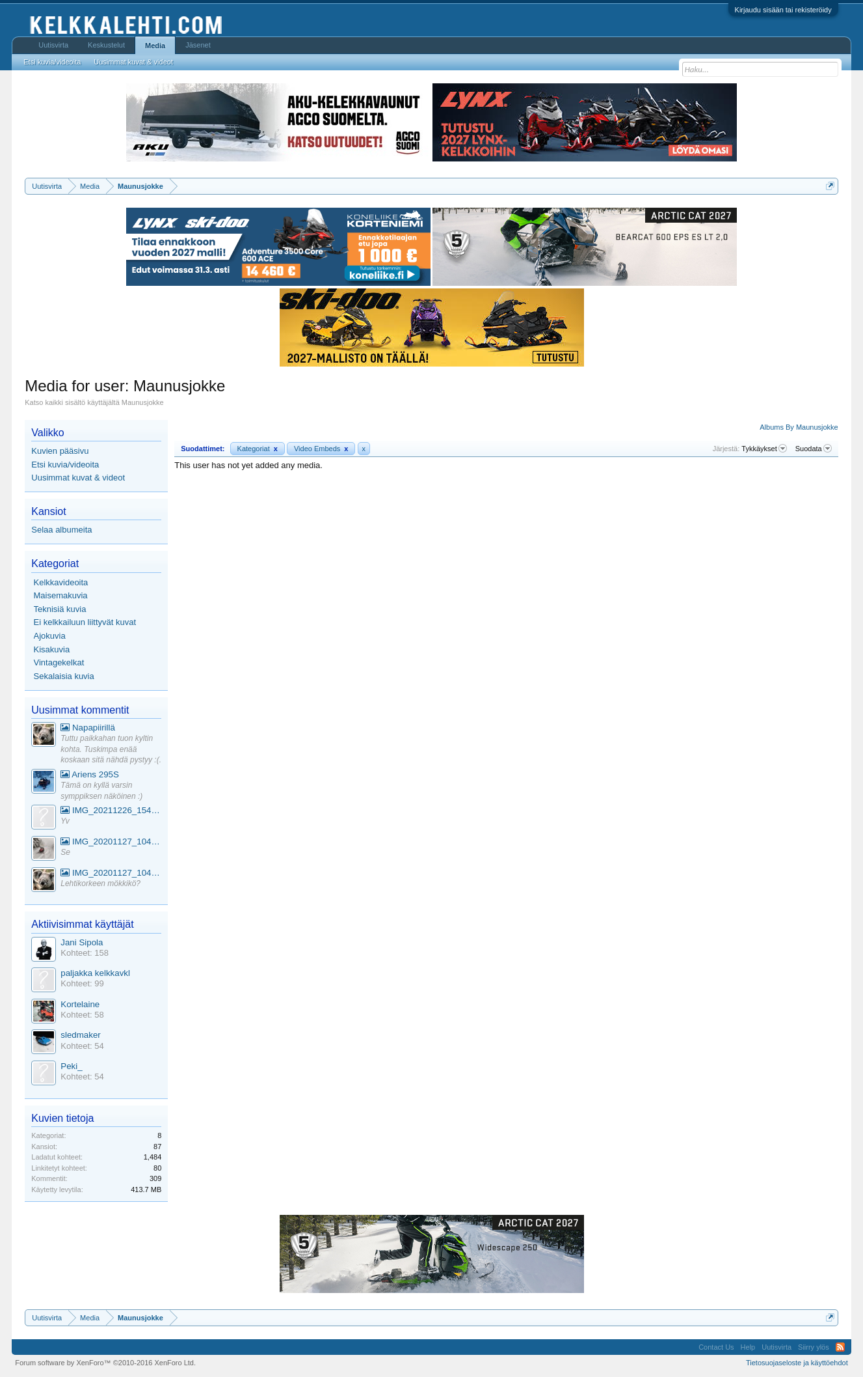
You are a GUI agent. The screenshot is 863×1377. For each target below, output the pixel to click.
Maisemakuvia (61, 595)
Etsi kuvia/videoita (65, 464)
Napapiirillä (87, 727)
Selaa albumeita (61, 530)
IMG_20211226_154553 (110, 810)
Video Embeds (321, 448)
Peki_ (71, 1066)
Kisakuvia (52, 649)
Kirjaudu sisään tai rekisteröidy (783, 10)
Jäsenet (198, 45)
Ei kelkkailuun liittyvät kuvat (85, 622)
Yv (65, 821)
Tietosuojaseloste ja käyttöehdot (797, 1363)
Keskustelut (106, 45)
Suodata (813, 448)
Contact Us (716, 1347)
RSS (840, 1347)
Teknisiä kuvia (60, 609)
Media (155, 45)
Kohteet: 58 (82, 1015)
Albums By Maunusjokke (799, 427)
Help (748, 1347)
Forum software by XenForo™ (105, 1363)
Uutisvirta (53, 45)
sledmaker (80, 1035)
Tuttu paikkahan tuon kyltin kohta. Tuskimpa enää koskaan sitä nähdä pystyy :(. (110, 749)
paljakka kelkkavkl (95, 973)
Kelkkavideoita (61, 582)
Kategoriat (257, 448)
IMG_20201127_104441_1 (110, 841)
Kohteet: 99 (82, 983)
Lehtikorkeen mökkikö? (100, 883)
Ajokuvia (50, 636)
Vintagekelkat (59, 662)
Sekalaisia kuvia (64, 676)
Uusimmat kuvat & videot (78, 477)
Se (65, 852)
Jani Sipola (81, 942)
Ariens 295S (89, 774)
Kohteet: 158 (84, 953)
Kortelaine (80, 1004)
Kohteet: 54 (82, 1046)
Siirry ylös (813, 1347)
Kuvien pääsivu (59, 451)
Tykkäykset (763, 448)
